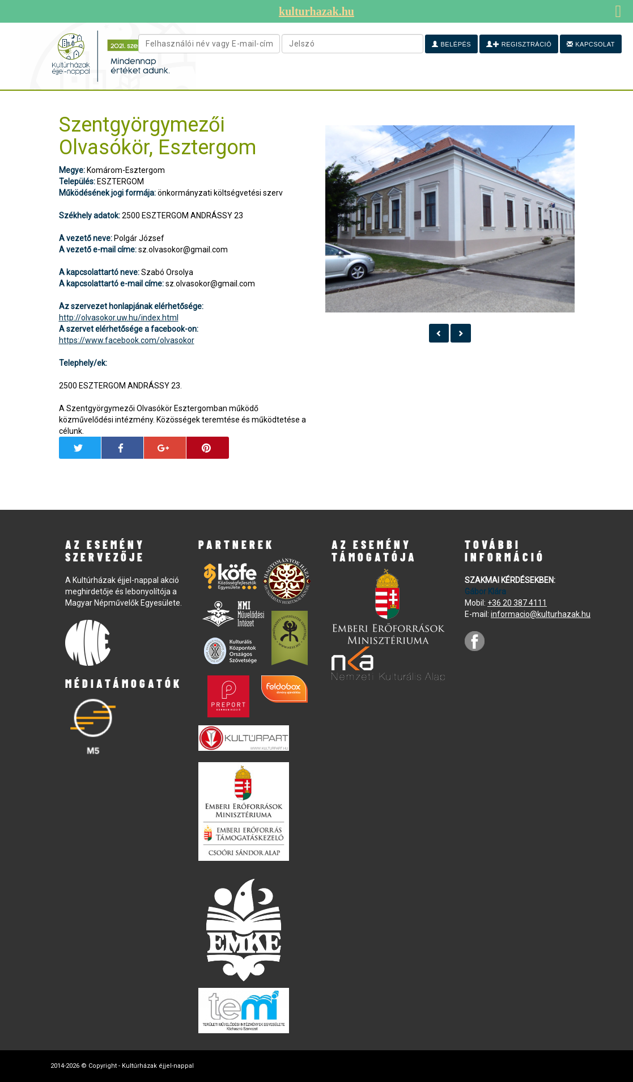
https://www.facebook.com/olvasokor (126, 340)
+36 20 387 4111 (517, 602)
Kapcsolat (591, 44)
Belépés (451, 44)
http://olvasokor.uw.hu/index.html (119, 317)
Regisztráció (518, 44)
